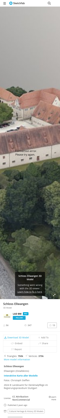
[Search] (49, 3)
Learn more (52, 398)
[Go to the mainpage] (17, 3)
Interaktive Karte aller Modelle (21, 375)
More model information (17, 359)
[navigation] (4, 3)
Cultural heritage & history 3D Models (26, 411)
